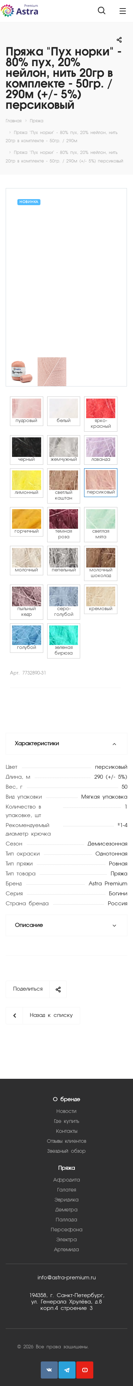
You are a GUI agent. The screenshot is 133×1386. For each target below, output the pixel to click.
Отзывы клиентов (66, 1141)
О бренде (66, 1099)
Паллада (66, 1219)
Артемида (66, 1249)
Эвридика (66, 1200)
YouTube (84, 1370)
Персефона (67, 1229)
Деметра (66, 1210)
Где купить (66, 1121)
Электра (66, 1239)
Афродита (66, 1180)
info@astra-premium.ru (67, 1277)
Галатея (66, 1190)
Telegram (67, 1370)
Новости (66, 1111)
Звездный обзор (66, 1151)
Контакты (66, 1131)
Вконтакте (49, 1370)
